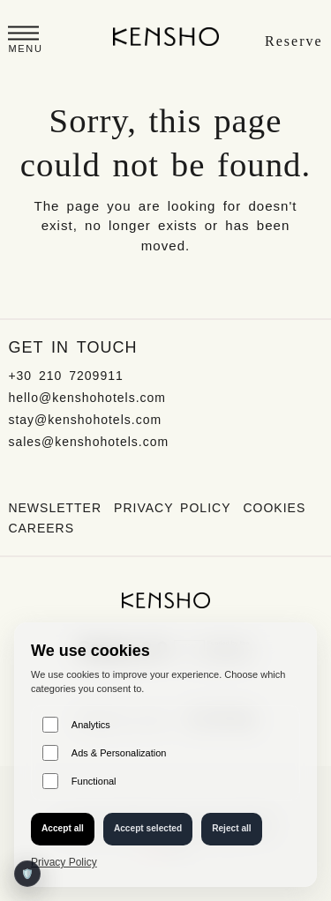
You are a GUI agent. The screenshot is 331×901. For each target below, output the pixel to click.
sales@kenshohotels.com (88, 442)
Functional (79, 781)
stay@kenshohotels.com (85, 420)
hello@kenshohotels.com (87, 398)
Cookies (274, 508)
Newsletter (55, 508)
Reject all (232, 828)
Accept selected (148, 828)
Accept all (62, 828)
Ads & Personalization (104, 753)
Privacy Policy (172, 508)
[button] (25, 41)
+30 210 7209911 (65, 376)
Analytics (76, 725)
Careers (41, 528)
